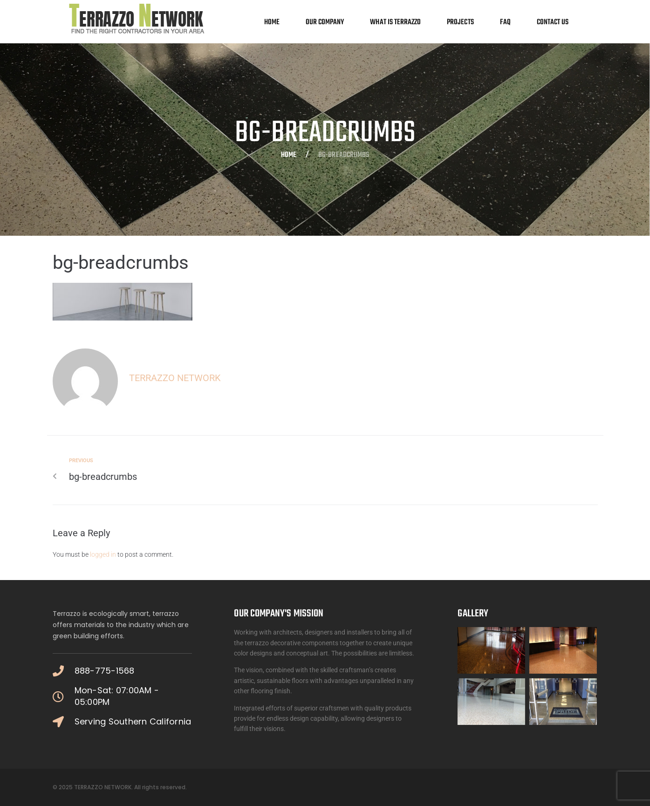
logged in (103, 554)
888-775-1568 (105, 670)
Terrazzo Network (175, 377)
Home (288, 155)
